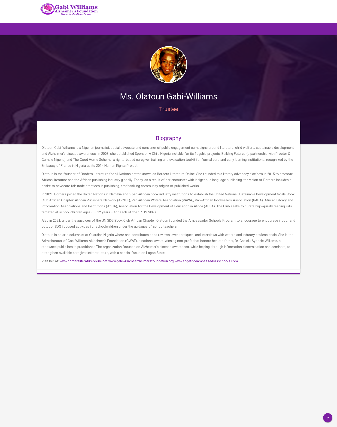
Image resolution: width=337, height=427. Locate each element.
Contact (249, 328)
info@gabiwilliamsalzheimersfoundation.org (83, 331)
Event (247, 315)
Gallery (275, 322)
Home (220, 308)
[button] (63, 29)
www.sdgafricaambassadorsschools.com (206, 273)
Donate (221, 328)
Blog (273, 308)
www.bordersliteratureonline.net (83, 273)
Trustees (222, 322)
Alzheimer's (251, 322)
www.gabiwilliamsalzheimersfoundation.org (141, 273)
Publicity (276, 315)
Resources (224, 315)
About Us (250, 308)
